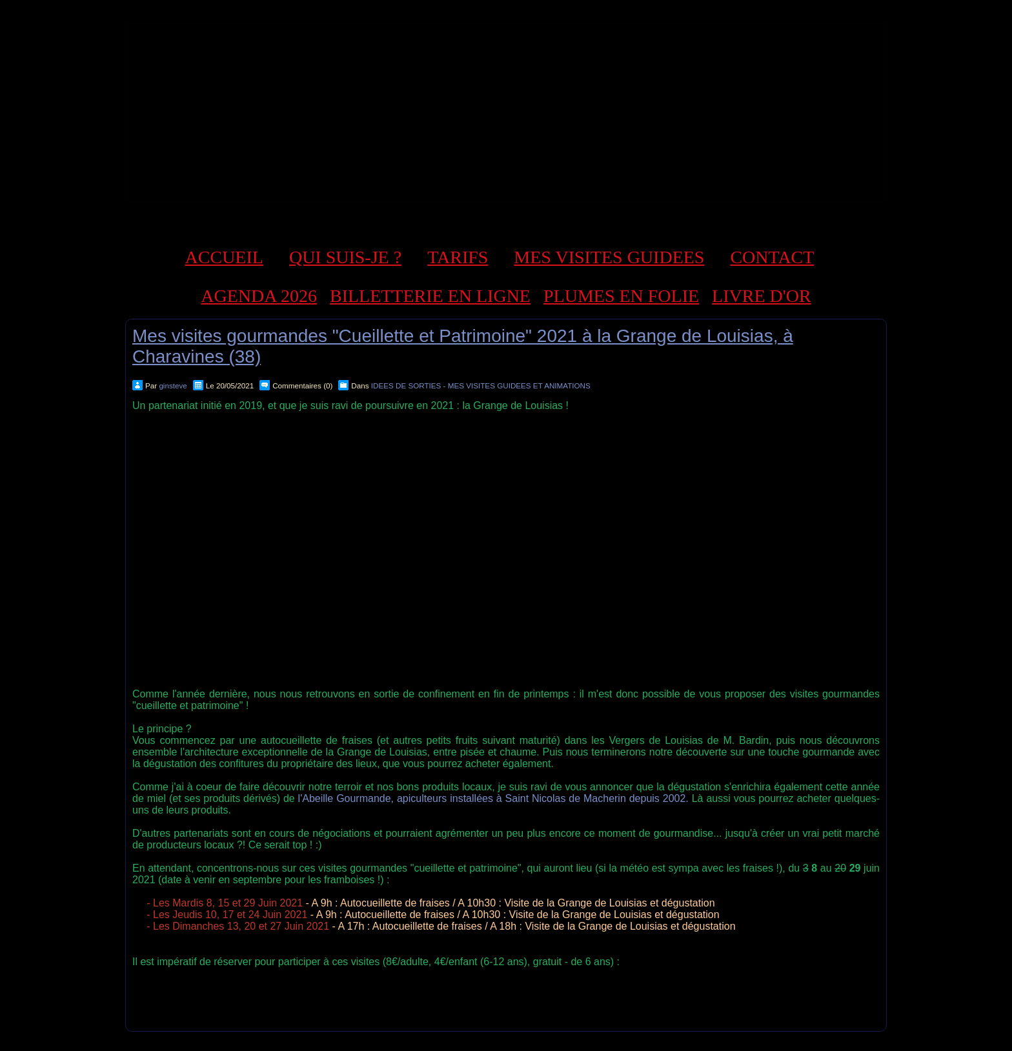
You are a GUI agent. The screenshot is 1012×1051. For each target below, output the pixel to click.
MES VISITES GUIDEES (609, 257)
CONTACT (772, 257)
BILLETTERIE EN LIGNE (430, 296)
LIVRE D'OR (761, 296)
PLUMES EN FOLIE (621, 296)
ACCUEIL (224, 257)
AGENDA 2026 (259, 296)
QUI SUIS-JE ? (345, 257)
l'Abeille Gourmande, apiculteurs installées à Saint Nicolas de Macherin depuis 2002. (493, 798)
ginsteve (173, 385)
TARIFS (457, 257)
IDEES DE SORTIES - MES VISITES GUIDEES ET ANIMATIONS (481, 385)
